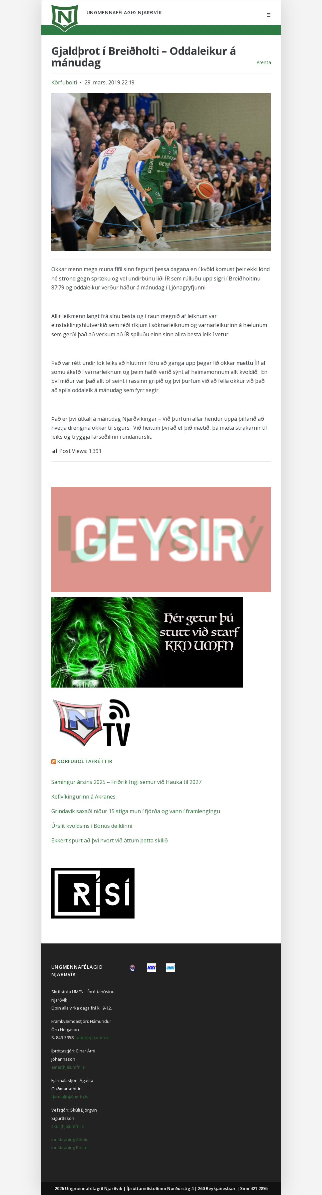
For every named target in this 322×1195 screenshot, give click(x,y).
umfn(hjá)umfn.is (93, 1037)
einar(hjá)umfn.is (68, 1067)
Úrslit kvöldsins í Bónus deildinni (91, 825)
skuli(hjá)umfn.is (67, 1126)
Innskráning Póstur (70, 1147)
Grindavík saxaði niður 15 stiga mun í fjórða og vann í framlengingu (135, 811)
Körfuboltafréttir (84, 761)
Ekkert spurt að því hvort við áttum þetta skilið (109, 840)
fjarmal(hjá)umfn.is (69, 1097)
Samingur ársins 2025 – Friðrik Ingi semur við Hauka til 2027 (126, 782)
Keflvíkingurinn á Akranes (83, 796)
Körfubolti (64, 82)
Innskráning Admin (70, 1139)
